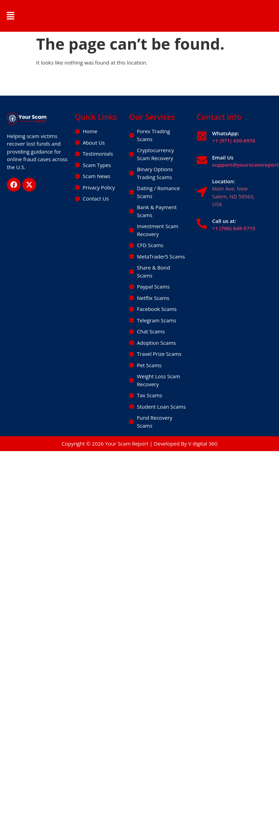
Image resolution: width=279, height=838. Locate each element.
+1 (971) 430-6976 (234, 140)
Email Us (223, 157)
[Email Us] (202, 160)
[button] (10, 16)
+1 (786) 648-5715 (234, 228)
